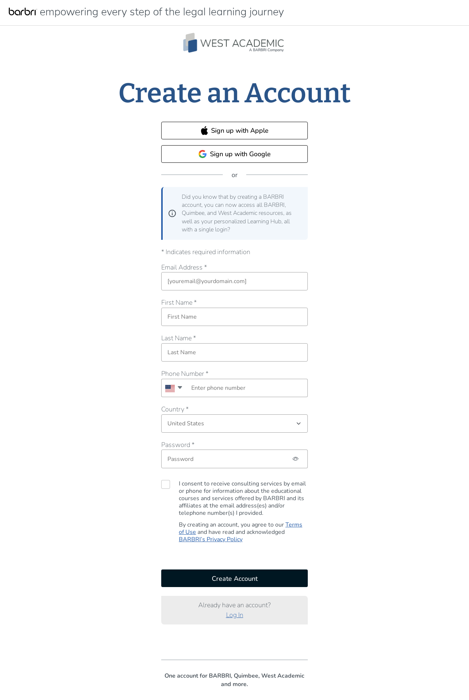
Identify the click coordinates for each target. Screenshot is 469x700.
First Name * (179, 302)
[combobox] (173, 388)
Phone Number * (184, 373)
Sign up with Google (234, 154)
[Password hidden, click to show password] (296, 459)
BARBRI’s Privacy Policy (211, 539)
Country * (175, 409)
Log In (234, 615)
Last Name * (178, 338)
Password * (178, 444)
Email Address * (184, 267)
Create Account (235, 578)
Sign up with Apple (235, 130)
